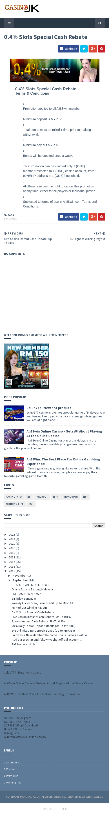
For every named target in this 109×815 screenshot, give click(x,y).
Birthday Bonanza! (24, 598)
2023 (12, 535)
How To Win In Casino (18, 729)
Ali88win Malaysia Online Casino (25, 737)
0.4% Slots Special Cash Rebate (33, 612)
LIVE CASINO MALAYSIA (26, 594)
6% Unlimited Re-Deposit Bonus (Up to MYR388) (43, 630)
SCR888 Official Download (21, 725)
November (20, 576)
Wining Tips (11, 733)
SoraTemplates (91, 796)
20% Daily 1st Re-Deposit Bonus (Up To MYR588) (43, 626)
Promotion (10, 219)
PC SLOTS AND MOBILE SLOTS (31, 585)
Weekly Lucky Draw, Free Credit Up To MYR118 (42, 603)
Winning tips (15, 503)
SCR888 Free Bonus (17, 722)
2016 (12, 567)
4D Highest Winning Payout (29, 608)
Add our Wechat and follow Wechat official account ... (47, 639)
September (21, 580)
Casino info (14, 496)
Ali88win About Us (23, 644)
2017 (12, 562)
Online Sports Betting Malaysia (32, 589)
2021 (12, 544)
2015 (12, 571)
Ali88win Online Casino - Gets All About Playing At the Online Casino (48, 683)
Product (42, 496)
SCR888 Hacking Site (17, 718)
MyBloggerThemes (55, 808)
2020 (12, 548)
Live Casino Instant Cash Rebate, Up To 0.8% (41, 617)
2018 (12, 557)
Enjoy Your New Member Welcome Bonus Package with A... (50, 635)
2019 (12, 553)
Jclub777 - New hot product (49, 407)
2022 (12, 539)
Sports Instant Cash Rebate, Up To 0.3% (38, 621)
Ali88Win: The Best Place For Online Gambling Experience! (42, 694)
